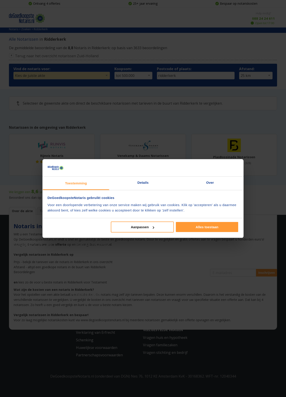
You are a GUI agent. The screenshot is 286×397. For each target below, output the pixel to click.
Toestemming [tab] (76, 183)
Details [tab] (143, 182)
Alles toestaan (207, 227)
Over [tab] (210, 182)
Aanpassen (142, 227)
